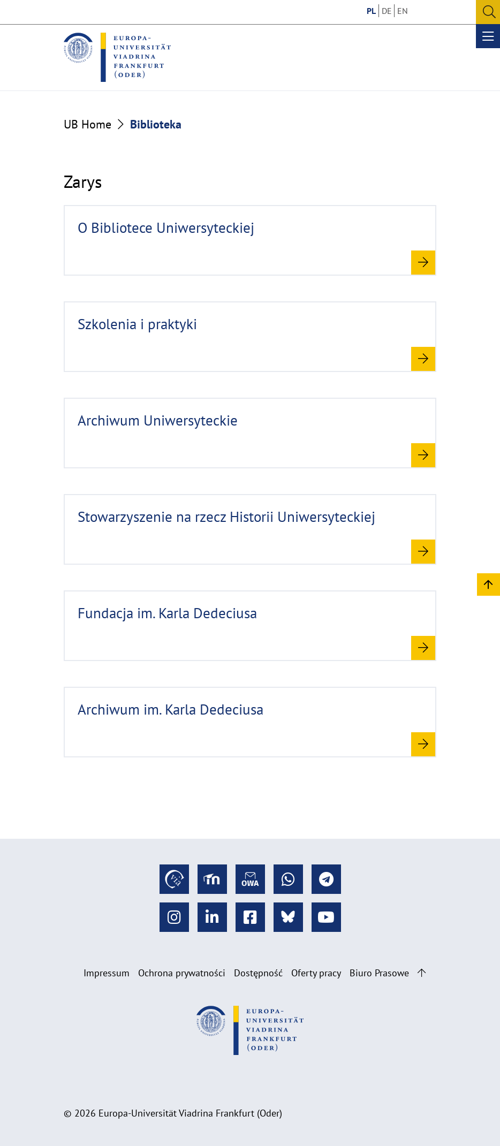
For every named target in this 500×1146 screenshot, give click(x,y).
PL (371, 10)
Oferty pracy (316, 973)
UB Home (87, 124)
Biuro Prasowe (379, 973)
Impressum (107, 973)
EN (402, 10)
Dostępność (258, 973)
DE (387, 10)
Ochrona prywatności (181, 973)
